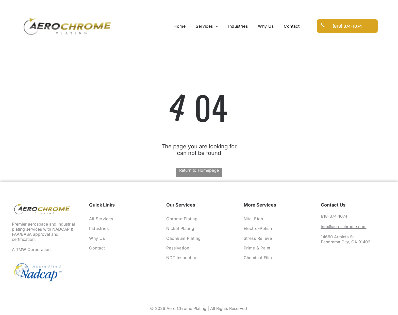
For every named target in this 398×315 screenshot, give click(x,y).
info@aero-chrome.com (344, 226)
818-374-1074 (334, 216)
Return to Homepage (199, 170)
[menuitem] (180, 26)
